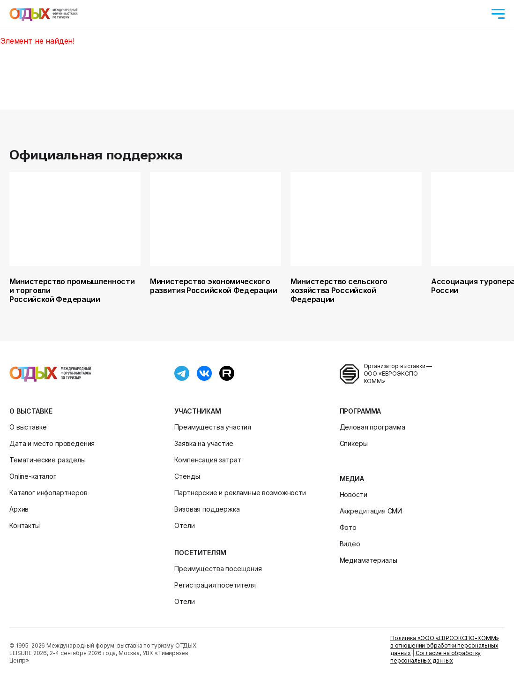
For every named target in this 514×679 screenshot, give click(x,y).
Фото (348, 527)
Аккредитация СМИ (371, 511)
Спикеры (354, 443)
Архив (19, 509)
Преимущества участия (212, 427)
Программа (360, 411)
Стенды (187, 476)
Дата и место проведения (52, 443)
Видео (350, 544)
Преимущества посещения (217, 569)
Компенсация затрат (207, 460)
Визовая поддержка (206, 509)
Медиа (352, 479)
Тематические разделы (47, 460)
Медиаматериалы (368, 560)
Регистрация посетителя (214, 585)
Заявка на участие (203, 443)
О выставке (30, 411)
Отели (184, 525)
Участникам (197, 411)
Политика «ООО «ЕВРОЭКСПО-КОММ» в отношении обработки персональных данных (444, 645)
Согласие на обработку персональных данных (435, 656)
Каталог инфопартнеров (48, 493)
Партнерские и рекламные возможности (239, 493)
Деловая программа (372, 427)
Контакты (24, 525)
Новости (353, 494)
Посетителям (200, 553)
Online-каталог (32, 476)
